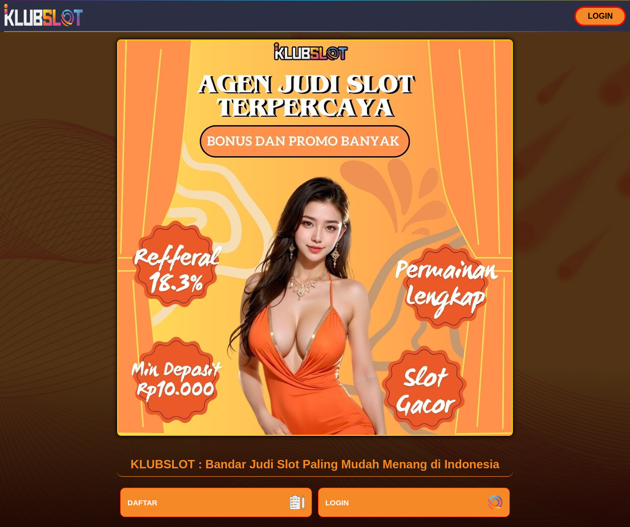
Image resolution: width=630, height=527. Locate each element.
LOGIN (600, 16)
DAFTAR (216, 502)
